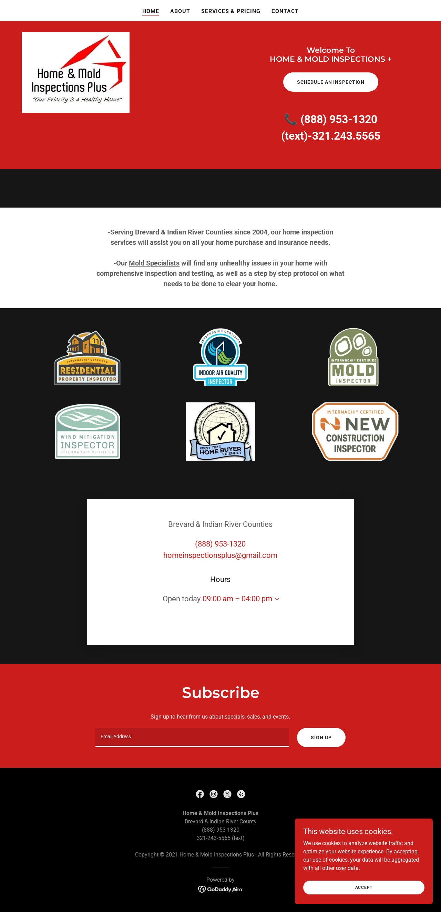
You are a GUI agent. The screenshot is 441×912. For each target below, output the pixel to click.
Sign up (321, 737)
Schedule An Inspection (331, 82)
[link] (200, 794)
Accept (364, 896)
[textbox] (192, 737)
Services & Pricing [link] (230, 11)
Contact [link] (285, 11)
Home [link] (150, 11)
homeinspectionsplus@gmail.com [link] (220, 555)
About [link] (180, 11)
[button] (275, 599)
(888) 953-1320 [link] (338, 119)
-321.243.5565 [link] (344, 135)
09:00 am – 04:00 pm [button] (237, 598)
